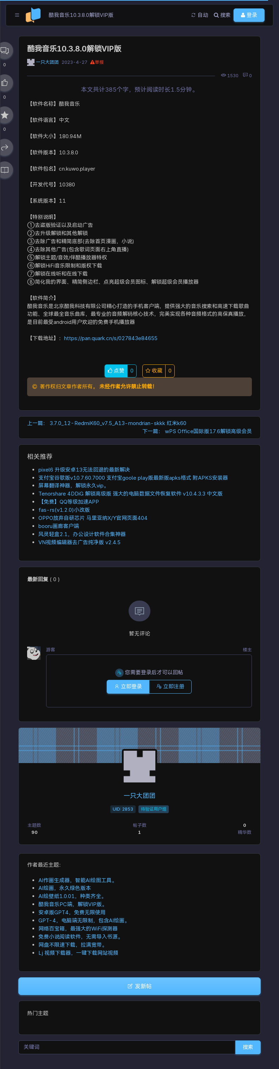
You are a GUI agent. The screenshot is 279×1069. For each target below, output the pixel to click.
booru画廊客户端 (58, 526)
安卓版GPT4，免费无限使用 (72, 912)
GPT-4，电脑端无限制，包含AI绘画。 (84, 920)
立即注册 (170, 686)
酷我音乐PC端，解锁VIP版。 (72, 904)
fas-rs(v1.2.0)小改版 (64, 509)
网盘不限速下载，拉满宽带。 (72, 944)
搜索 (248, 1047)
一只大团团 (47, 62)
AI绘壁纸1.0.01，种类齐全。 (72, 896)
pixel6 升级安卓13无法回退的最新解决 (84, 469)
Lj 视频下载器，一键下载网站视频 (78, 953)
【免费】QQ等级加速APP (68, 501)
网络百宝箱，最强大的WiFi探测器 (78, 928)
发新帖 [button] (139, 986)
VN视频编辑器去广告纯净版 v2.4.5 (79, 542)
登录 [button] (249, 15)
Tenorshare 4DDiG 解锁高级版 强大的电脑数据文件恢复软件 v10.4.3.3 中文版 (130, 493)
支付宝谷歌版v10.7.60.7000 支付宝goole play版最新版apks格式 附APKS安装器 (133, 477)
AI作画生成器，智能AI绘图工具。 (77, 880)
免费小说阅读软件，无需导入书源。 (80, 936)
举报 (97, 62)
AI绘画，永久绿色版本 (64, 888)
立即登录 (128, 686)
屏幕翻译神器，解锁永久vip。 (73, 485)
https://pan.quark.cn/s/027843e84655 (110, 338)
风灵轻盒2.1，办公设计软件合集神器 (82, 534)
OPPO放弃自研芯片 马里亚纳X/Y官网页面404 (93, 518)
